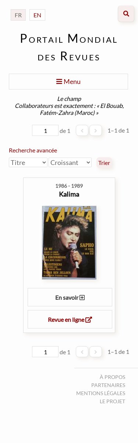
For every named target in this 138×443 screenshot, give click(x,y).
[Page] (45, 130)
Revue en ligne (70, 319)
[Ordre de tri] (70, 162)
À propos (112, 377)
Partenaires (108, 385)
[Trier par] (28, 162)
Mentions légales (100, 393)
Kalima (69, 194)
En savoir (70, 297)
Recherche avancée (33, 150)
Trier (104, 163)
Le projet (112, 401)
